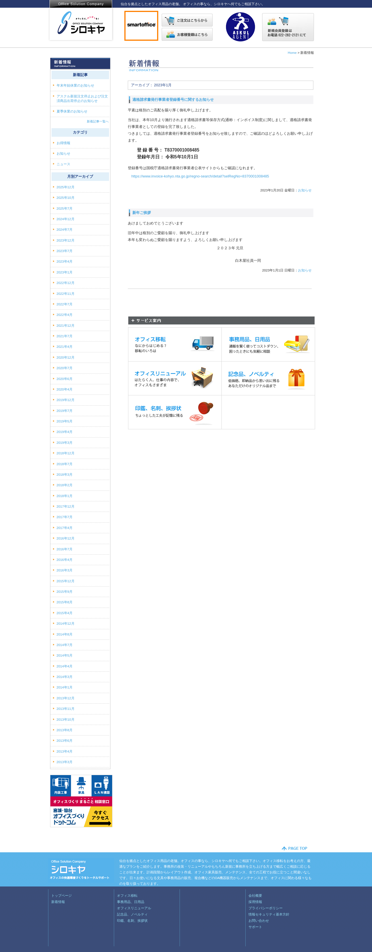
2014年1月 (65, 687)
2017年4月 (65, 528)
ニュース (64, 164)
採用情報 (255, 902)
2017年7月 (65, 517)
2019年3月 (65, 442)
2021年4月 (65, 346)
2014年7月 (65, 645)
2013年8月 (65, 730)
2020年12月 (66, 357)
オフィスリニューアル (134, 908)
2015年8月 (65, 602)
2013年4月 (65, 751)
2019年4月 (65, 432)
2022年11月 (66, 293)
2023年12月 (66, 240)
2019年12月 (66, 400)
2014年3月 (65, 677)
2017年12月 (66, 506)
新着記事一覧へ (98, 121)
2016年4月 (65, 559)
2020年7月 (65, 368)
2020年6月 (65, 379)
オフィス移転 (127, 895)
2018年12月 (66, 453)
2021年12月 (66, 325)
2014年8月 (65, 634)
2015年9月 (65, 591)
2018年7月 (65, 464)
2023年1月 (65, 272)
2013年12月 (66, 698)
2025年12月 (66, 187)
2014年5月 (65, 655)
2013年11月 (66, 708)
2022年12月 (66, 283)
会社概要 (255, 895)
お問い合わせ (258, 920)
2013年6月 (65, 740)
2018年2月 (65, 485)
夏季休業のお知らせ (72, 111)
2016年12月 (66, 538)
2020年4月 (65, 389)
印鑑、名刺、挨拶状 (132, 920)
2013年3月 (65, 762)
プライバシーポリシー (265, 908)
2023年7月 (65, 251)
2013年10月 (66, 719)
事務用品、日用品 (130, 902)
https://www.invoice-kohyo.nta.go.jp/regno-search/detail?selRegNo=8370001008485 (200, 176)
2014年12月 (66, 623)
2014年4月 (65, 666)
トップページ (61, 895)
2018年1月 (65, 496)
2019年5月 (65, 421)
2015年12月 (66, 581)
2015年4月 (65, 613)
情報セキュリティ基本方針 (268, 914)
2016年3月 (65, 570)
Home (292, 52)
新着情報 (58, 902)
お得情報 (64, 143)
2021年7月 (65, 336)
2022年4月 (65, 314)
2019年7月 (65, 410)
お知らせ (305, 190)
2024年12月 (66, 219)
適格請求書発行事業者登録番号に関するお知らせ (173, 99)
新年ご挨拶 (141, 213)
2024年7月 (65, 229)
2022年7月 (65, 304)
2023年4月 (65, 261)
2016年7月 (65, 549)
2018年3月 (65, 474)
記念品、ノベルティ (132, 914)
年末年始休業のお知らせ (75, 85)
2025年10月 (66, 197)
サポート (255, 927)
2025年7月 (65, 208)
